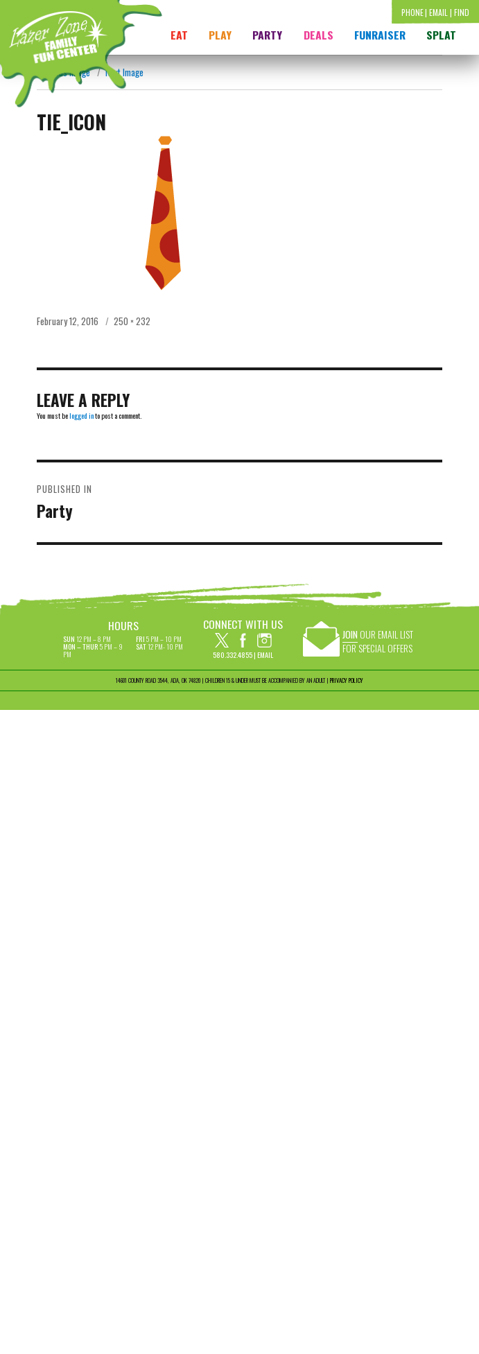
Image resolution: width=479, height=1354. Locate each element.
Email (265, 655)
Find (461, 12)
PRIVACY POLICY (346, 680)
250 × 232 (132, 321)
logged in (81, 415)
